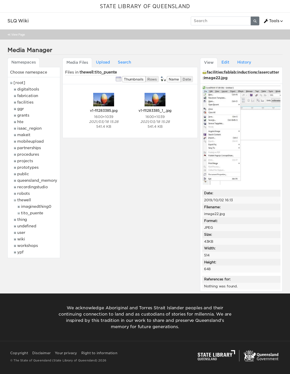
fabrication (27, 96)
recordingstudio (32, 187)
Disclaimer (41, 353)
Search (124, 62)
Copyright (19, 353)
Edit (225, 62)
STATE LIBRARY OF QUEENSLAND (145, 6)
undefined (26, 226)
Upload (103, 62)
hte (20, 122)
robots (23, 193)
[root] (19, 83)
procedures (28, 154)
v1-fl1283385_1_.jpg (154, 110)
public (23, 174)
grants (23, 115)
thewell (24, 200)
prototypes (27, 167)
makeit (23, 135)
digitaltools (28, 89)
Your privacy (66, 353)
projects (25, 161)
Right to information (99, 353)
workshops (27, 245)
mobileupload (30, 141)
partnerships (29, 148)
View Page (18, 34)
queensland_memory (37, 180)
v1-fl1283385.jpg (103, 110)
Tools (271, 21)
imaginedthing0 (36, 206)
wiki (21, 239)
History (244, 62)
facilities (25, 102)
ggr (20, 109)
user (21, 232)
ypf (20, 252)
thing (22, 219)
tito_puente (32, 213)
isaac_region (29, 128)
